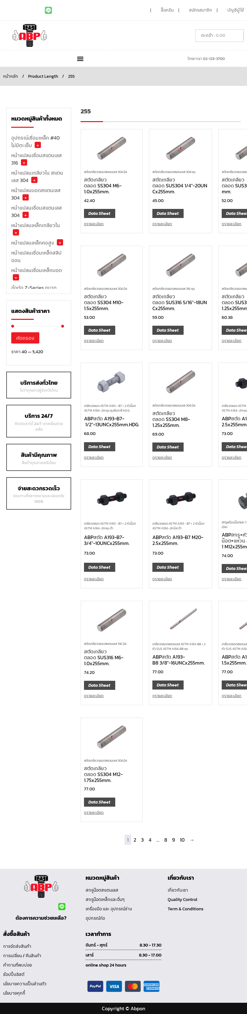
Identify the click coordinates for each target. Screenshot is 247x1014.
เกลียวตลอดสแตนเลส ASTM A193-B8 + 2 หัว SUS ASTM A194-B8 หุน (178, 646)
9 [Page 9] (173, 839)
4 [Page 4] (150, 839)
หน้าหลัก (10, 76)
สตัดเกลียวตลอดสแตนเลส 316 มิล (105, 643)
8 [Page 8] (165, 839)
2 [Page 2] (135, 839)
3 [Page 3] (142, 839)
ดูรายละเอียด (94, 224)
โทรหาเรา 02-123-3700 (206, 59)
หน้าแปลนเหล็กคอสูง (32, 242)
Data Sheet (99, 213)
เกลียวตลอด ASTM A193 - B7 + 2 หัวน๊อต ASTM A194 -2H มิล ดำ (178, 526)
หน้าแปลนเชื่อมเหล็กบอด (36, 270)
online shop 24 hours (106, 965)
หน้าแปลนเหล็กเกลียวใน (35, 225)
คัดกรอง (25, 338)
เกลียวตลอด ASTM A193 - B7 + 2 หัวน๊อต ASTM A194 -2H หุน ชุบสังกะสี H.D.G (110, 408)
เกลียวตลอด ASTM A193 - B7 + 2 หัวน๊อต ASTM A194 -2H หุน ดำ (110, 526)
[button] (80, 58)
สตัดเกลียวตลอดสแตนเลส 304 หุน (173, 172)
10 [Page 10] (182, 839)
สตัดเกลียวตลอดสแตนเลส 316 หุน (173, 288)
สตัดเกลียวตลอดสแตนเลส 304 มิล (105, 172)
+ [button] (38, 145)
